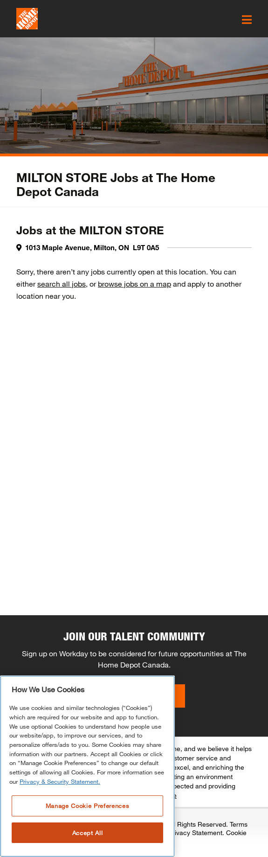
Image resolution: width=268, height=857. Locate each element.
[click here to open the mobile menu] (247, 19)
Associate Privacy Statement (179, 832)
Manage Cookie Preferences (87, 805)
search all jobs (61, 283)
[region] (87, 766)
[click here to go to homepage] (27, 18)
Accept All (87, 832)
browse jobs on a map (134, 283)
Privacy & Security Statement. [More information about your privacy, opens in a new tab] (60, 781)
